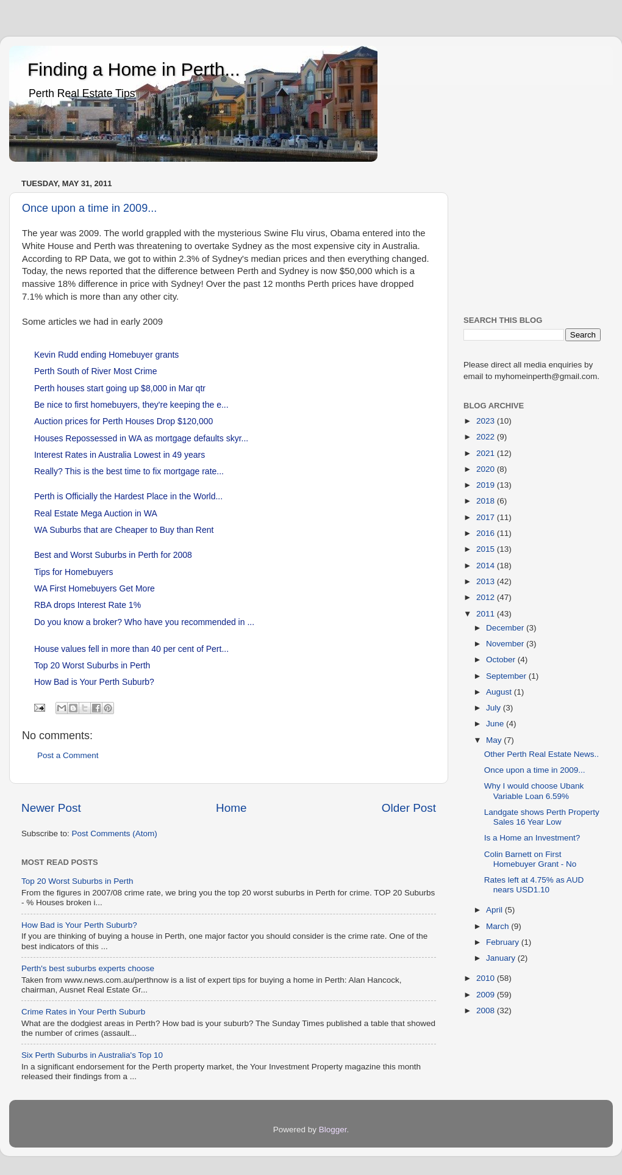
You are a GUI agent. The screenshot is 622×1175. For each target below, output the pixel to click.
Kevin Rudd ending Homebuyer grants (106, 355)
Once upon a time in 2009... (89, 208)
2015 (486, 549)
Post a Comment (68, 755)
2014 (486, 565)
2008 (486, 1010)
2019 (486, 485)
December (506, 627)
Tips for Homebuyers (73, 572)
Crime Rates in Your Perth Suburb (83, 1011)
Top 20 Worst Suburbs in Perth (92, 665)
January (502, 958)
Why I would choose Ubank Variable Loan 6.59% (534, 790)
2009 (486, 994)
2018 (486, 500)
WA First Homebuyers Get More (94, 588)
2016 (486, 533)
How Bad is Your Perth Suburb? (94, 682)
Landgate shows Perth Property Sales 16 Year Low (541, 817)
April (495, 909)
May (495, 740)
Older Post (409, 807)
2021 (486, 453)
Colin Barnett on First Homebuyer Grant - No (530, 859)
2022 (486, 436)
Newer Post (51, 807)
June (496, 723)
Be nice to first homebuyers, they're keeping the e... (131, 405)
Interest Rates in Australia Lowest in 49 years (119, 455)
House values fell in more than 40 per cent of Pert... (131, 649)
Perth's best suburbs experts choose (87, 968)
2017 (486, 517)
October (502, 659)
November (506, 643)
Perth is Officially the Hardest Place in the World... (128, 496)
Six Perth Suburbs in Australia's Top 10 (92, 1055)
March (498, 926)
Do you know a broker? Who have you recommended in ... (144, 622)
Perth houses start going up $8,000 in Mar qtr (120, 388)
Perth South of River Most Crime (95, 371)
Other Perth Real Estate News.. (541, 754)
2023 (486, 420)
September (507, 676)
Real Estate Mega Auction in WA (95, 513)
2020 (486, 469)
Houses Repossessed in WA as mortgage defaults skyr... (141, 438)
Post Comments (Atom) (114, 833)
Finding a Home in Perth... (133, 69)
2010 (486, 978)
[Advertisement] (532, 236)
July (494, 707)
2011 (486, 613)
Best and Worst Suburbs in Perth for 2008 (113, 555)
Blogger (333, 1129)
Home (231, 807)
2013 (486, 581)
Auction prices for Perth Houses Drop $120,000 (123, 421)
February (503, 942)
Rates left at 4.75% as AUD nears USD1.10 (534, 884)
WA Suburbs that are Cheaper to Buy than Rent (123, 530)
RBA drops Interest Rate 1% (87, 605)
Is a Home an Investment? (532, 837)
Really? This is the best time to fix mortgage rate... (129, 471)
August (500, 691)
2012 (486, 597)
